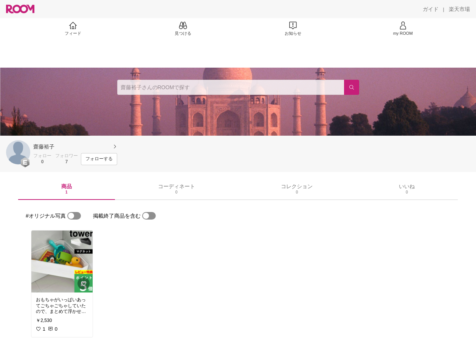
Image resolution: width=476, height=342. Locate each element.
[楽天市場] (459, 9)
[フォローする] (99, 159)
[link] (62, 261)
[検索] (351, 87)
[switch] (74, 216)
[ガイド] (431, 9)
